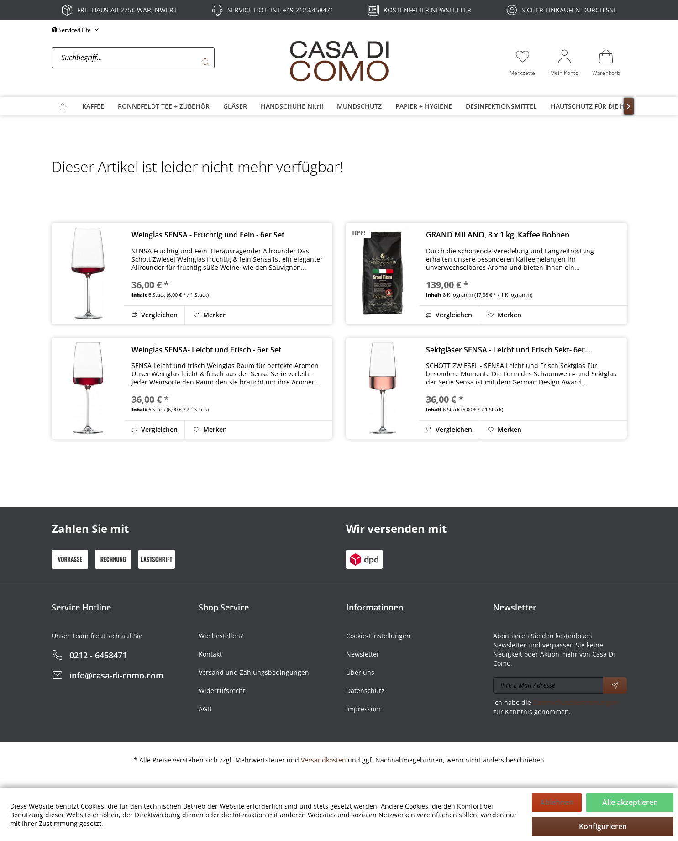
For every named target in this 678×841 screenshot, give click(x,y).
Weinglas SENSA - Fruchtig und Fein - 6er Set (207, 235)
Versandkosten (323, 760)
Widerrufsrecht (222, 690)
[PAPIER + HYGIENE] (424, 106)
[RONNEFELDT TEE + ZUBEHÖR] (163, 106)
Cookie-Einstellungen (378, 635)
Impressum (363, 708)
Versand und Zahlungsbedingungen (254, 672)
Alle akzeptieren (630, 802)
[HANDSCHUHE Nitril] (292, 106)
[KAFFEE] (93, 106)
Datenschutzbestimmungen (575, 702)
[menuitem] (168, 62)
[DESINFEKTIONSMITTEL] (501, 106)
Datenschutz (365, 690)
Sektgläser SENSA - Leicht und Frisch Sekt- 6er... (508, 350)
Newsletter (362, 654)
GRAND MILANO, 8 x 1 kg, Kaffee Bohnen (497, 235)
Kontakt (210, 654)
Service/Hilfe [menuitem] (72, 30)
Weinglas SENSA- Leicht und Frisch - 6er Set (206, 350)
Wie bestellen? (221, 635)
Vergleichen (154, 314)
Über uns (360, 672)
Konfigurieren (603, 826)
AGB (205, 708)
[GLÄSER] (235, 106)
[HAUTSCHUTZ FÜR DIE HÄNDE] (596, 106)
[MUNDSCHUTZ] (359, 106)
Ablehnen (556, 802)
